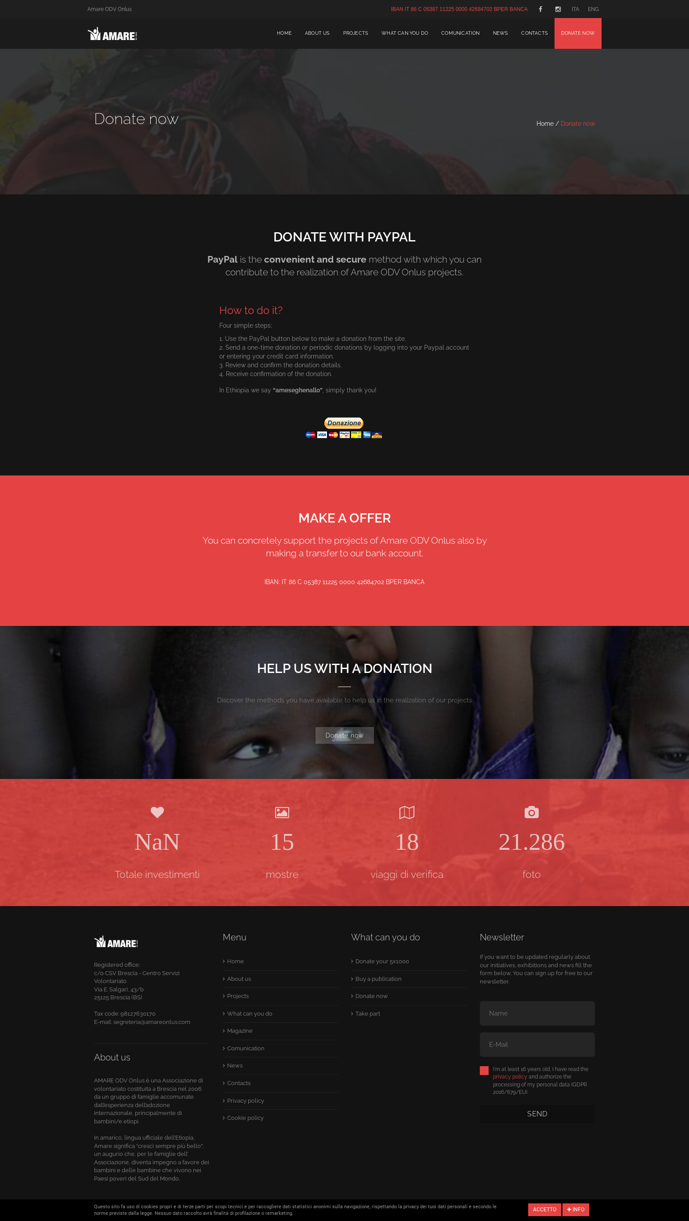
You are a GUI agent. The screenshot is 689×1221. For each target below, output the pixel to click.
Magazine (240, 1030)
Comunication (460, 33)
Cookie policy (245, 1118)
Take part (367, 1013)
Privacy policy (245, 1100)
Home (284, 33)
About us (317, 33)
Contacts (534, 33)
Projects (356, 33)
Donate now (578, 33)
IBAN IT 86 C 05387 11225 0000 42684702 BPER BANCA (459, 9)
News (500, 33)
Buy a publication (378, 979)
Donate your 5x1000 (382, 961)
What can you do (404, 33)
